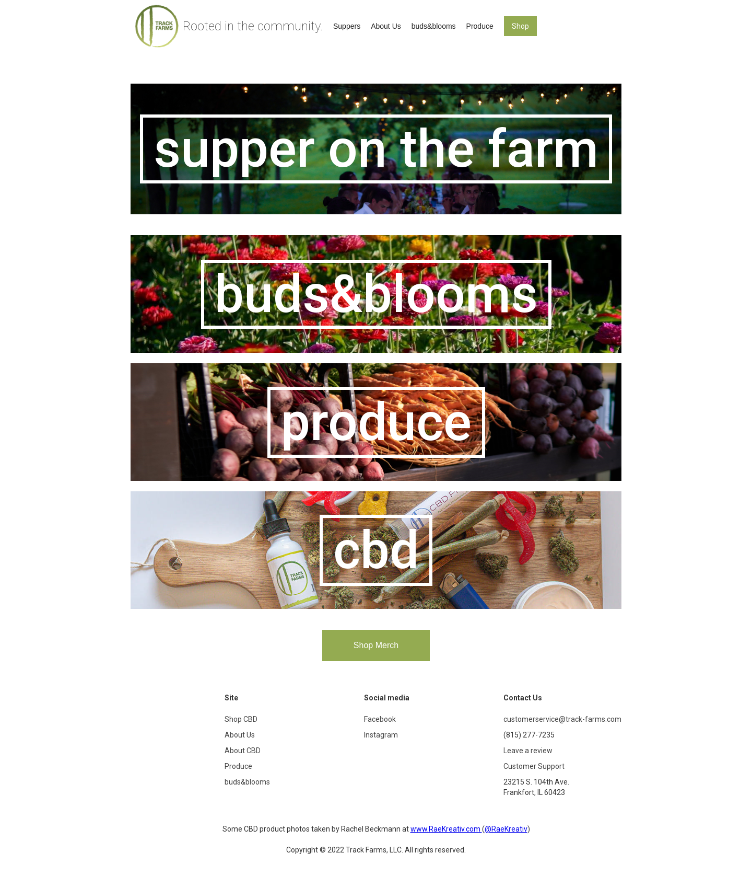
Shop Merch (376, 645)
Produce (480, 26)
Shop (520, 26)
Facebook (380, 719)
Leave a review (528, 750)
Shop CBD (241, 719)
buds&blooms (434, 26)
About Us (386, 26)
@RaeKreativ (506, 829)
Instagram (381, 735)
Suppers (346, 26)
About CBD (243, 750)
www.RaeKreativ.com (446, 829)
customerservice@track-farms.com (562, 719)
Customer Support (534, 766)
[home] (229, 26)
